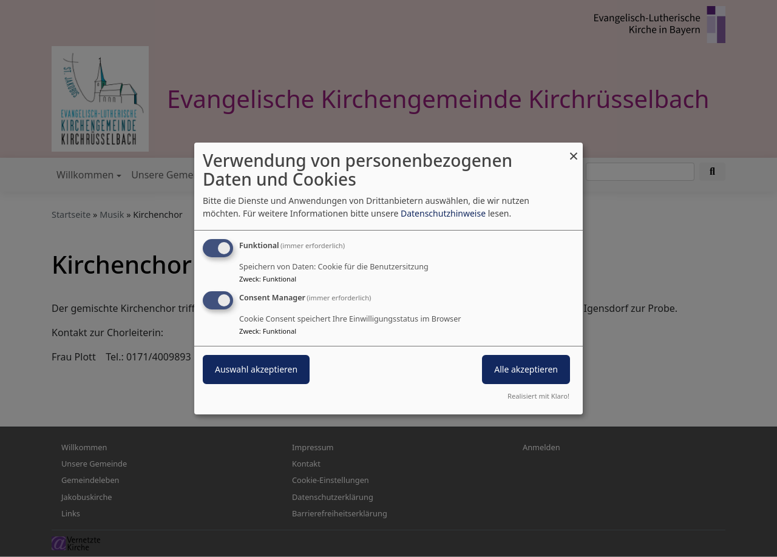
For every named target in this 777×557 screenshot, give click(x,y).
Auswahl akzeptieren (256, 369)
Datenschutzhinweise (443, 213)
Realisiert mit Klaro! (538, 395)
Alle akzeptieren (526, 369)
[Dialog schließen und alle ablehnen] (574, 150)
